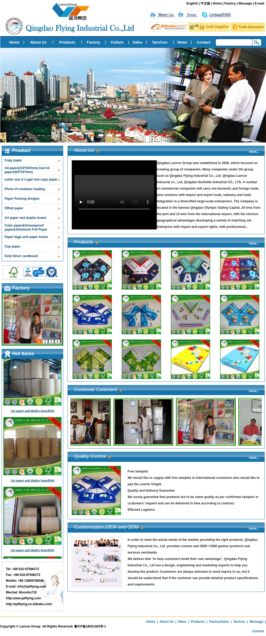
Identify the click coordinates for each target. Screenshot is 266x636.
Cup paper (12, 246)
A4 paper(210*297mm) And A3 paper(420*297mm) (27, 170)
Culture (117, 42)
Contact (203, 42)
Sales (137, 42)
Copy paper (13, 160)
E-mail (259, 3)
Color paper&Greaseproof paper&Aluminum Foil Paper (26, 227)
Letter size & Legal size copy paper (31, 179)
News (182, 42)
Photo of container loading (25, 189)
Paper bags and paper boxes (26, 237)
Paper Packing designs (22, 198)
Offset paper (14, 208)
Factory (230, 3)
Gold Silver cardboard (21, 256)
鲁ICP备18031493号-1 (90, 626)
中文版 (205, 3)
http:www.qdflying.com (23, 598)
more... (254, 152)
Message (245, 3)
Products (67, 42)
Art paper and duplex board (25, 218)
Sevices (239, 622)
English (192, 3)
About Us (38, 42)
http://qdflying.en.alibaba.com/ (29, 604)
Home (217, 3)
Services (160, 42)
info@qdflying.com (31, 586)
